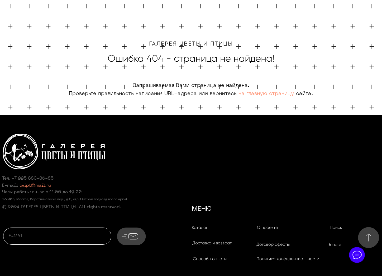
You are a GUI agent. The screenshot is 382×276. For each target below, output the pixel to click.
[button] (212, 243)
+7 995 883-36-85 (33, 178)
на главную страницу (266, 93)
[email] (57, 236)
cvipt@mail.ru (35, 186)
